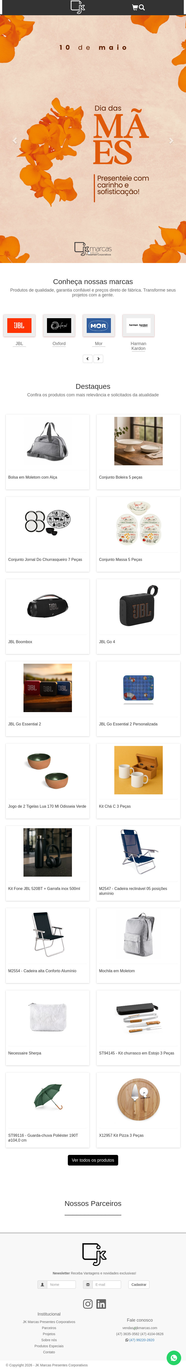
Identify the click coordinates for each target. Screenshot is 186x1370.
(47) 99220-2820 (139, 1340)
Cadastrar (139, 1285)
